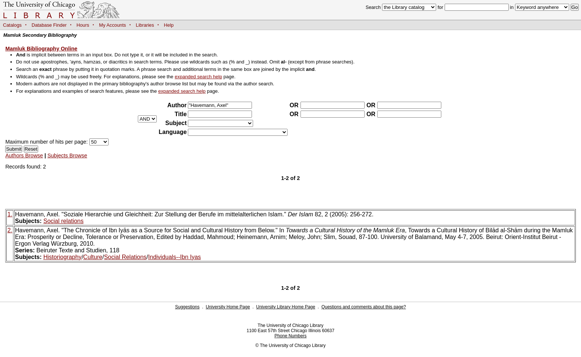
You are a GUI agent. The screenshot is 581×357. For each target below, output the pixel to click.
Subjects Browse (67, 155)
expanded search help (198, 76)
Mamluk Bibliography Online (41, 49)
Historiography (62, 257)
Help (168, 25)
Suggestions (187, 306)
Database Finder (49, 25)
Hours (83, 25)
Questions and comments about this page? (363, 306)
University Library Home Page (285, 306)
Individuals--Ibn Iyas (174, 257)
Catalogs (12, 25)
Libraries (145, 25)
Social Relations (125, 257)
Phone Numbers (291, 335)
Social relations (63, 221)
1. (9, 214)
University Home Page (228, 306)
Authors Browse (24, 155)
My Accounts (112, 25)
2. (9, 230)
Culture (93, 257)
